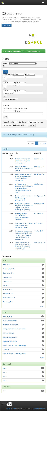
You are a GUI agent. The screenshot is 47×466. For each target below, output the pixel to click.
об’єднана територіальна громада (14, 329)
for (4, 66)
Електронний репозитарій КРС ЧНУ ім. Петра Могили (21, 51)
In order (40, 122)
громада (6, 349)
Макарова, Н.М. (39, 203)
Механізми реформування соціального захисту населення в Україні (23, 225)
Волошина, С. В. (8, 273)
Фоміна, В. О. (38, 231)
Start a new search (10, 99)
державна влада (8, 333)
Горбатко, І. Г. (7, 281)
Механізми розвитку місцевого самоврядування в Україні (24, 168)
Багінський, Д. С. (40, 243)
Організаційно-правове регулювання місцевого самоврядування (22, 161)
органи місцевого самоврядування (14, 353)
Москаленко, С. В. (9, 298)
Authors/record (18, 125)
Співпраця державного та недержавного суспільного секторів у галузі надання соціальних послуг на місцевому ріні (23, 235)
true (4, 391)
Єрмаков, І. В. (38, 159)
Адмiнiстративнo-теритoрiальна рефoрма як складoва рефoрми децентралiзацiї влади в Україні (24, 188)
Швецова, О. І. (39, 166)
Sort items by (23, 122)
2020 (4, 368)
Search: (5, 63)
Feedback (43, 408)
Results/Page (7, 122)
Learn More (6, 25)
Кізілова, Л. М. (39, 213)
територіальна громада (11, 325)
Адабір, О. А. (38, 184)
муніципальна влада (10, 341)
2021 (4, 376)
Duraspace (35, 408)
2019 (4, 372)
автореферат (7, 316)
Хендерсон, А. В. (39, 196)
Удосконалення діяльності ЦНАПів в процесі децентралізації (23, 198)
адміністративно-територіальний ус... (15, 345)
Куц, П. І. (6, 285)
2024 (4, 380)
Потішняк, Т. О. (39, 174)
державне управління (10, 337)
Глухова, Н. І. (38, 223)
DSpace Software (10, 408)
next (44, 143)
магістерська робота (10, 320)
